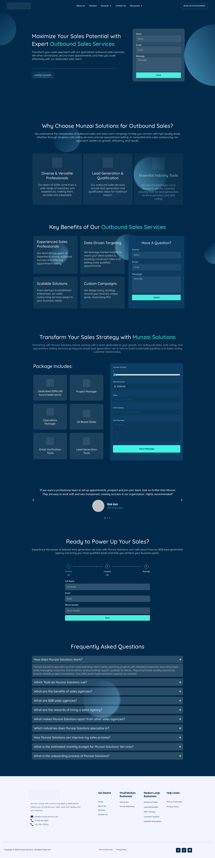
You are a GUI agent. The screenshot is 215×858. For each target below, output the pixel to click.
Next (107, 617)
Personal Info (68, 573)
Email (138, 45)
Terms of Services (105, 849)
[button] (33, 499)
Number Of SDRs (119, 367)
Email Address (118, 408)
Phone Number (72, 604)
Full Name (69, 581)
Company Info (107, 573)
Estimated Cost (119, 382)
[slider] (114, 374)
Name (139, 34)
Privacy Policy (122, 849)
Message (140, 56)
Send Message (118, 420)
